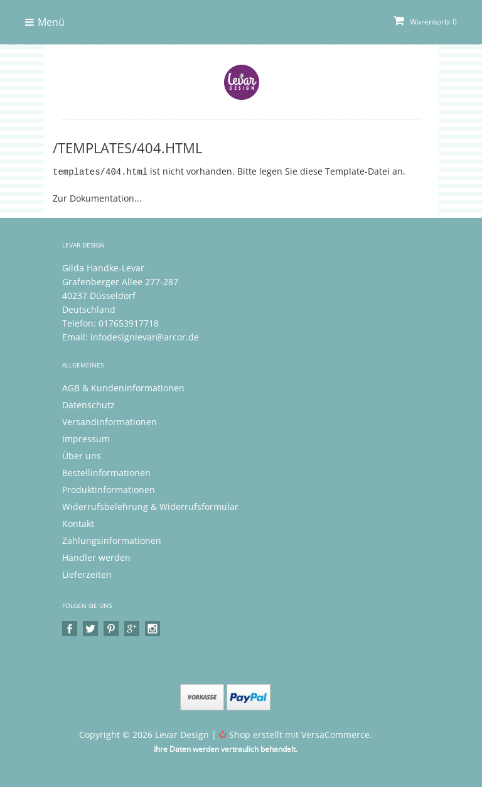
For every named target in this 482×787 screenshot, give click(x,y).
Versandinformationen (109, 421)
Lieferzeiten (87, 574)
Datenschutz (88, 404)
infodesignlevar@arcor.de (144, 336)
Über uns (81, 455)
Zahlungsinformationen (111, 540)
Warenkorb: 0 (425, 21)
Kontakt (78, 523)
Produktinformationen (108, 489)
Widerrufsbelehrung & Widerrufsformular (150, 506)
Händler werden (96, 557)
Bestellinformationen (106, 472)
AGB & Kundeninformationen (123, 387)
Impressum (86, 438)
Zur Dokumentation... (97, 198)
